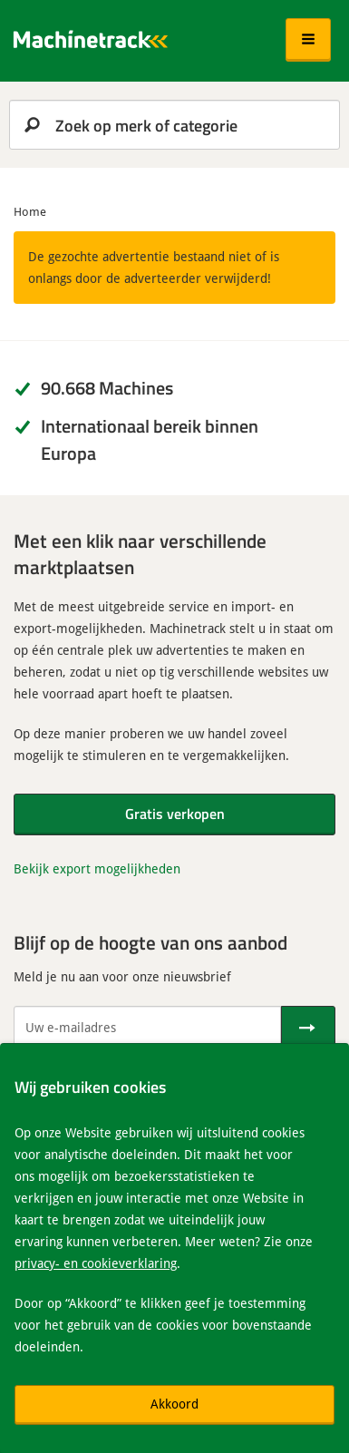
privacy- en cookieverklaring (96, 1263)
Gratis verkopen (175, 813)
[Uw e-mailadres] (147, 1027)
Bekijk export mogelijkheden (97, 868)
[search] (174, 125)
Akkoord (174, 1403)
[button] (308, 40)
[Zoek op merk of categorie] (174, 125)
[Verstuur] (308, 1027)
